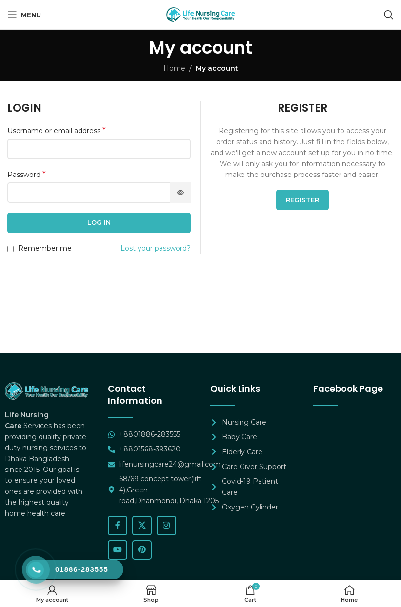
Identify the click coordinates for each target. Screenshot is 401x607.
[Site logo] (200, 14)
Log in (99, 222)
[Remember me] (10, 249)
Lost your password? (155, 248)
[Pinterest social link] (142, 550)
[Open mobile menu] (24, 14)
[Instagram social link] (166, 525)
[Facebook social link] (117, 525)
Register (302, 200)
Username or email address (56, 130)
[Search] (389, 14)
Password (26, 174)
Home (174, 68)
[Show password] (180, 192)
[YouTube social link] (117, 550)
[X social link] (142, 525)
